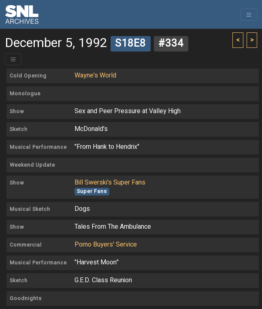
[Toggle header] (13, 59)
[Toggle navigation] (249, 15)
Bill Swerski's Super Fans (110, 182)
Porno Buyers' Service (106, 244)
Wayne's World (95, 75)
